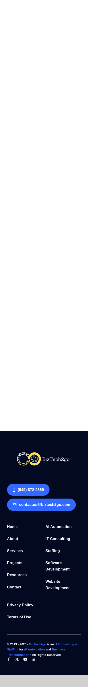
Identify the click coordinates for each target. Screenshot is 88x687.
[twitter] (17, 659)
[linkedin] (33, 659)
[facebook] (9, 659)
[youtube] (25, 659)
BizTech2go (37, 644)
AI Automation (35, 649)
